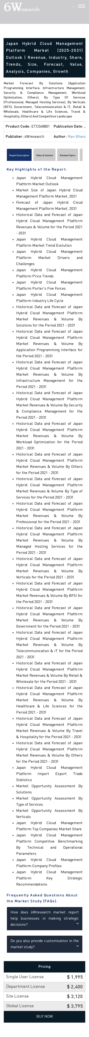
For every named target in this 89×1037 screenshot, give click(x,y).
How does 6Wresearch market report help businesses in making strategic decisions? (44, 919)
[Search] (73, 7)
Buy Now (44, 1017)
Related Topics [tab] (67, 155)
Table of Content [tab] (44, 155)
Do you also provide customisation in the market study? (44, 944)
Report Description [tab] (19, 155)
